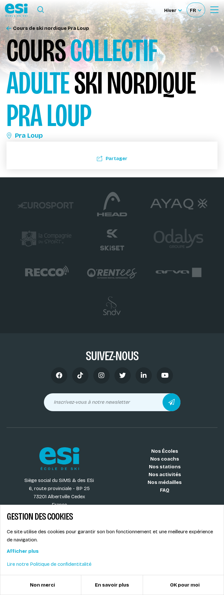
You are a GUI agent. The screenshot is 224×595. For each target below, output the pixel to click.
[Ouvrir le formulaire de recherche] (41, 10)
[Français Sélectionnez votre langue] (195, 10)
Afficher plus (23, 551)
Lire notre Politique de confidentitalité (49, 564)
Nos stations (165, 467)
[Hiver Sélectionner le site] (173, 10)
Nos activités (165, 474)
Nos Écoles (164, 451)
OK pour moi (185, 585)
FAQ (164, 490)
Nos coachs (164, 459)
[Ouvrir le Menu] (214, 9)
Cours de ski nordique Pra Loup (48, 28)
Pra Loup (25, 135)
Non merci (42, 585)
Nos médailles (165, 482)
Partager (112, 158)
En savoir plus (112, 585)
